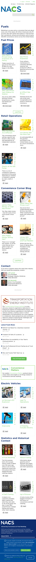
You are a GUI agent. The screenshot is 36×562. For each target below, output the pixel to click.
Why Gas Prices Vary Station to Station (8, 92)
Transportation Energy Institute (15, 306)
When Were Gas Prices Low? (26, 204)
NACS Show (20, 4)
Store (28, 1)
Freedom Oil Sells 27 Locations (12, 334)
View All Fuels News (19, 358)
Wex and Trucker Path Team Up (12, 353)
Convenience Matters (16, 373)
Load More (18, 112)
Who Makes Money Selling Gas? (7, 237)
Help (33, 1)
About (13, 4)
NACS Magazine (30, 4)
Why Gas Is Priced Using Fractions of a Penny (7, 57)
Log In (22, 1)
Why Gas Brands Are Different (8, 132)
